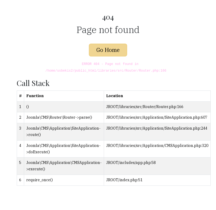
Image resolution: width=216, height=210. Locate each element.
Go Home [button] (108, 49)
